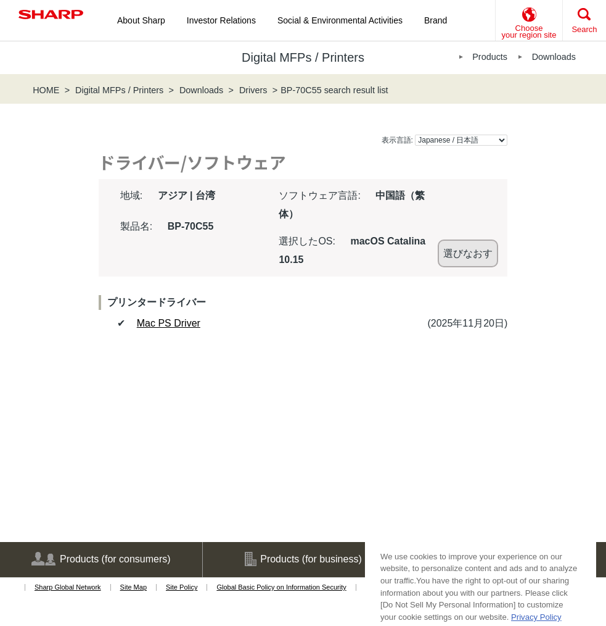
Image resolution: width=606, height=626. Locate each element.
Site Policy (181, 587)
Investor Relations (221, 20)
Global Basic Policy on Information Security (281, 587)
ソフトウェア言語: (319, 195)
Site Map (133, 587)
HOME (46, 90)
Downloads (554, 57)
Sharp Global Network (68, 587)
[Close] (580, 605)
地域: (131, 195)
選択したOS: (307, 241)
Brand (435, 20)
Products (489, 57)
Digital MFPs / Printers (119, 90)
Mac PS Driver (168, 323)
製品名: (136, 226)
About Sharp (141, 20)
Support (505, 559)
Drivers (253, 90)
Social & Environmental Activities (340, 20)
